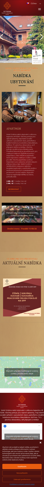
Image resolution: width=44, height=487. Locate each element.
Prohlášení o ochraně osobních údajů (22, 484)
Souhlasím (22, 466)
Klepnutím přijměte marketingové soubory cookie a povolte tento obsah (22, 214)
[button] (40, 442)
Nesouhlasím (22, 473)
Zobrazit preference (22, 479)
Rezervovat (13, 189)
